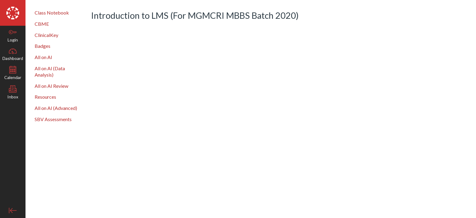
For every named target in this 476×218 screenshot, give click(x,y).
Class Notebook (52, 12)
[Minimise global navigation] (12, 210)
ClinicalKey (46, 35)
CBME (42, 24)
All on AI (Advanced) (56, 108)
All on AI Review (51, 86)
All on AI (43, 57)
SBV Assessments (53, 119)
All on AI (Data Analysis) (50, 71)
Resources (45, 97)
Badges (42, 46)
